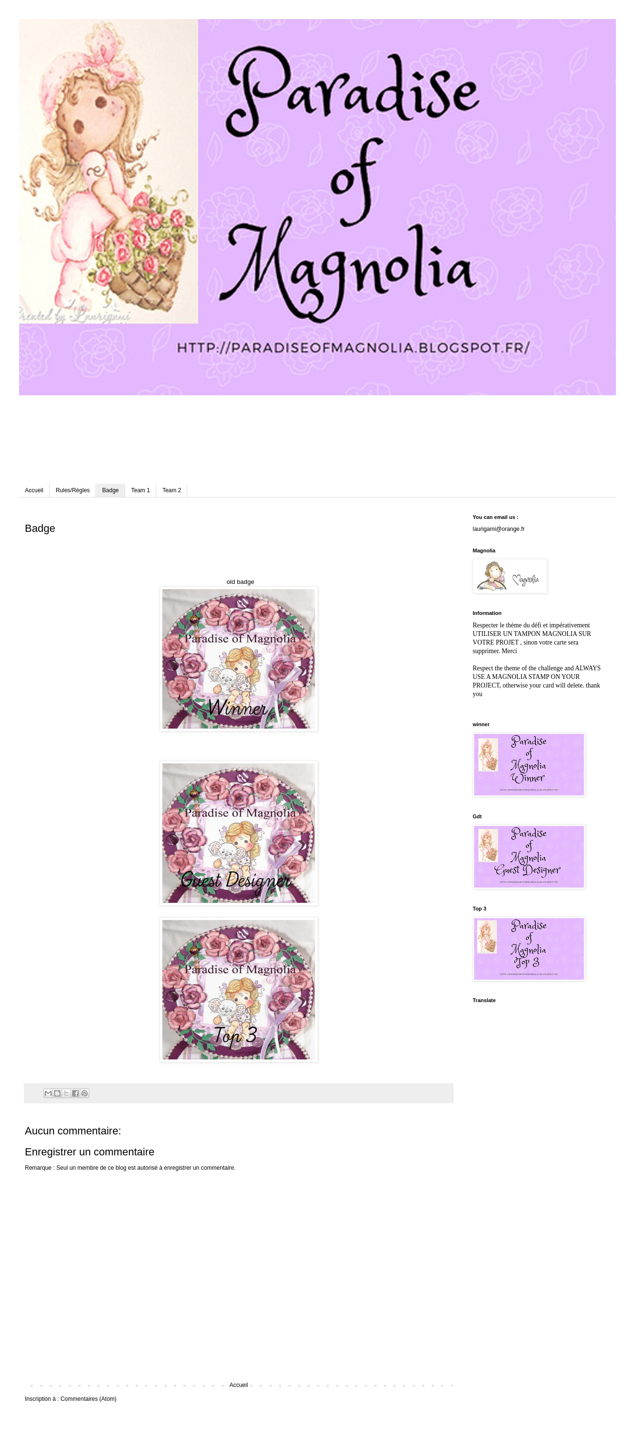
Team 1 (140, 490)
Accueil (34, 490)
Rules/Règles (73, 490)
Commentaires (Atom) (88, 1399)
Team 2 (171, 490)
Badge (110, 490)
